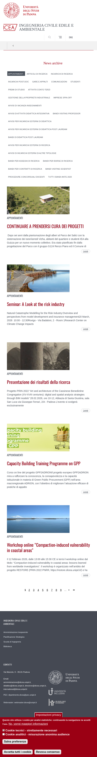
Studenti (75, 82)
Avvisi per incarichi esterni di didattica (29, 121)
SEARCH (86, 34)
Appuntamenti (15, 74)
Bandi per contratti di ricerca (25, 169)
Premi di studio (16, 90)
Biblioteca (7, 646)
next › (69, 590)
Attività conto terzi (39, 90)
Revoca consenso (48, 753)
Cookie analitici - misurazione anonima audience (37, 735)
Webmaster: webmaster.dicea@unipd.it (20, 702)
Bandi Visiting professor (66, 113)
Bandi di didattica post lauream (25, 137)
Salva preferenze (15, 743)
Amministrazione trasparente (15, 632)
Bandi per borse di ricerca (57, 161)
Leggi (85, 251)
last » (74, 590)
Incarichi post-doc (18, 82)
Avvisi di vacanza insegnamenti (25, 105)
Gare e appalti (40, 82)
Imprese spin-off (63, 98)
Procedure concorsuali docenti (26, 177)
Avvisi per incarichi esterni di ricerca (29, 145)
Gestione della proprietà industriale (29, 98)
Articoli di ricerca (37, 74)
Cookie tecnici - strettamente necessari (31, 732)
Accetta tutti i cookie (17, 753)
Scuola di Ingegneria (12, 642)
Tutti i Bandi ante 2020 (60, 177)
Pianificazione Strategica (13, 637)
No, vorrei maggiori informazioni (28, 725)
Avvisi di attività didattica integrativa (28, 113)
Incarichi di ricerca (62, 74)
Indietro (13, 45)
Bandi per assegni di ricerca (23, 161)
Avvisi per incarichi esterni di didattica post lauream (37, 129)
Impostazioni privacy (48, 716)
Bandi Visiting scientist (58, 169)
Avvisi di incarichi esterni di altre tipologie (32, 153)
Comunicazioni (59, 82)
